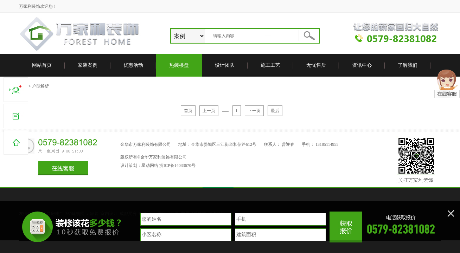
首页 (188, 110)
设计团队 (225, 65)
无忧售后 (316, 65)
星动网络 (149, 165)
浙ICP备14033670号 (177, 165)
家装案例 (87, 65)
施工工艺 (270, 65)
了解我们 (407, 65)
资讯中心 (362, 65)
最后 (275, 110)
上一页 (209, 110)
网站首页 (42, 65)
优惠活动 (133, 65)
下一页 (254, 110)
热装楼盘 (179, 65)
